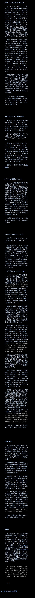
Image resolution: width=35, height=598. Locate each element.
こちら (22, 271)
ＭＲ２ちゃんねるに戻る (9, 591)
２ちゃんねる (23, 549)
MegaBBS (25, 545)
